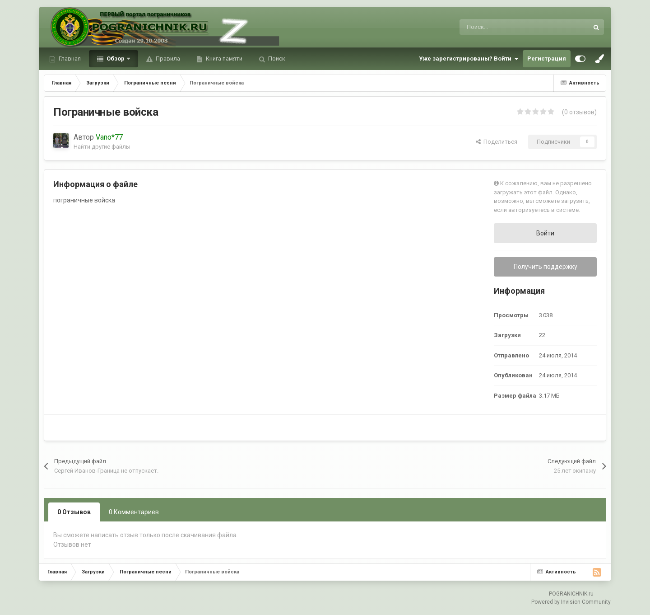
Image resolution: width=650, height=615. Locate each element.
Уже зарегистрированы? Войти (468, 58)
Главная (69, 58)
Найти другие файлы (102, 146)
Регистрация (546, 58)
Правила (167, 58)
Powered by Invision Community (571, 602)
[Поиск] (502, 27)
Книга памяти (223, 58)
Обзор (115, 58)
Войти (545, 233)
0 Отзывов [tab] (74, 512)
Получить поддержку (545, 266)
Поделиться (496, 141)
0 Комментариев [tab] (134, 512)
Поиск (276, 58)
